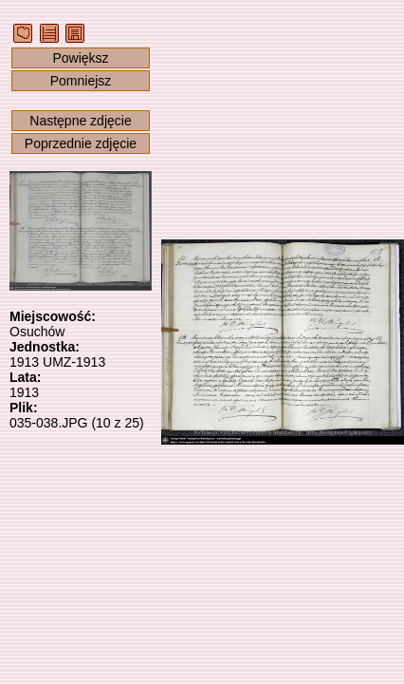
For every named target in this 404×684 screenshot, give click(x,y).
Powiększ (80, 58)
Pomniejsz (81, 80)
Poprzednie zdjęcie (81, 143)
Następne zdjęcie (80, 120)
